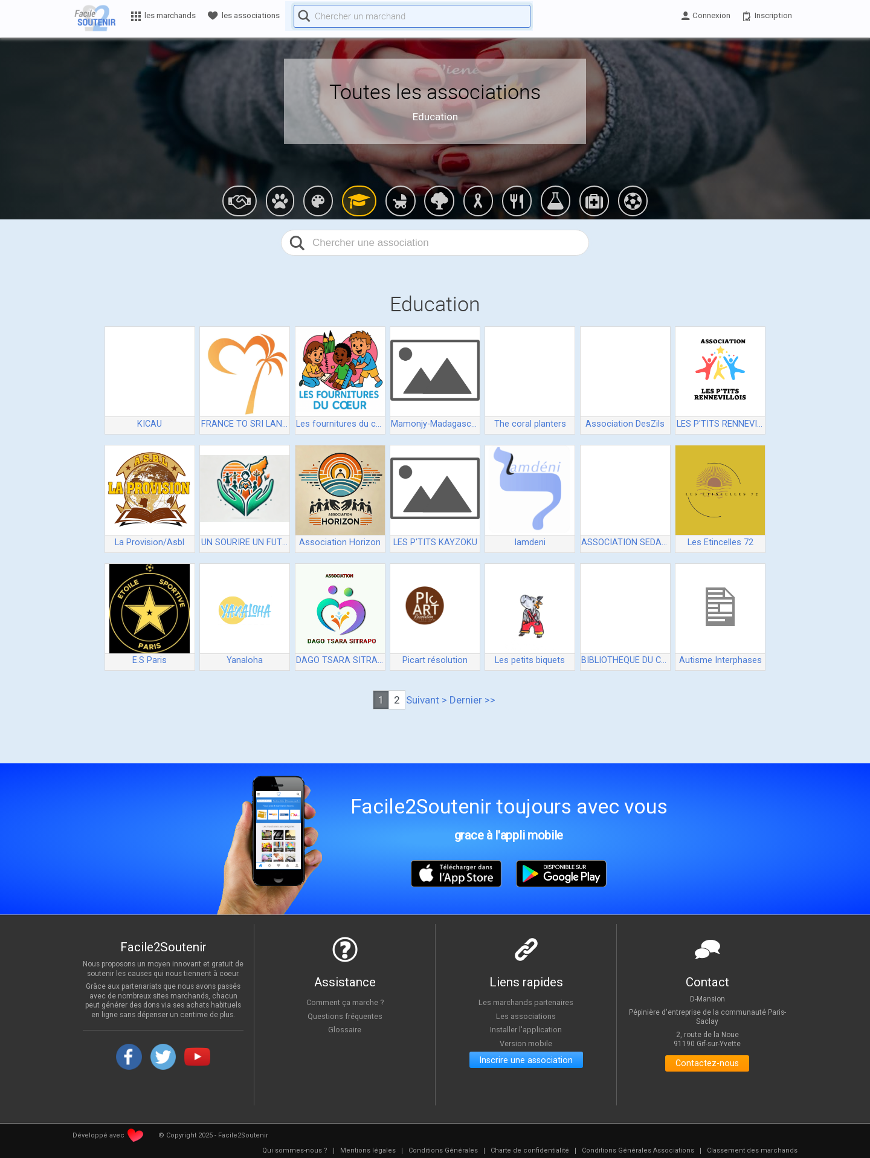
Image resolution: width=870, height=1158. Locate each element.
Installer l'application (526, 1030)
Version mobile (526, 1043)
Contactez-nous (707, 1064)
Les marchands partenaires (526, 1002)
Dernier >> (472, 700)
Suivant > (426, 700)
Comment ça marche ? (345, 1002)
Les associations (526, 1016)
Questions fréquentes (345, 1016)
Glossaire (345, 1030)
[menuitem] (295, 1151)
